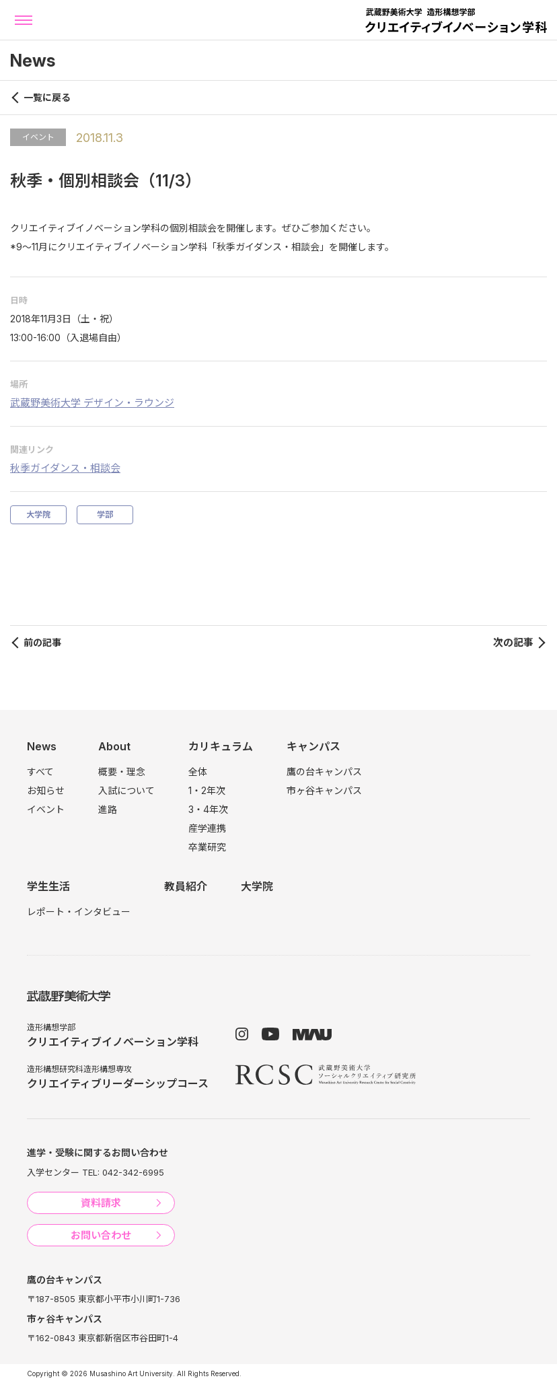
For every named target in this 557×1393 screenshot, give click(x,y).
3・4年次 (208, 809)
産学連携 (207, 828)
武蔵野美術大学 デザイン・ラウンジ (92, 402)
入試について (126, 790)
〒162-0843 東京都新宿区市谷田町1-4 (102, 1337)
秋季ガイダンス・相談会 (65, 468)
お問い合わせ (101, 1235)
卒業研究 (207, 847)
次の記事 (513, 642)
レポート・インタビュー (79, 911)
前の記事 (42, 642)
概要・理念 (121, 771)
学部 (105, 514)
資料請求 (101, 1202)
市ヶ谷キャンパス (324, 790)
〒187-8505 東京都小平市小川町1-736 (103, 1298)
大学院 (38, 514)
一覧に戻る (47, 97)
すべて (40, 771)
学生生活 (48, 886)
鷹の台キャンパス (324, 771)
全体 (197, 771)
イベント (38, 137)
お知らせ (46, 790)
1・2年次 (206, 790)
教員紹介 (185, 886)
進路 (107, 809)
